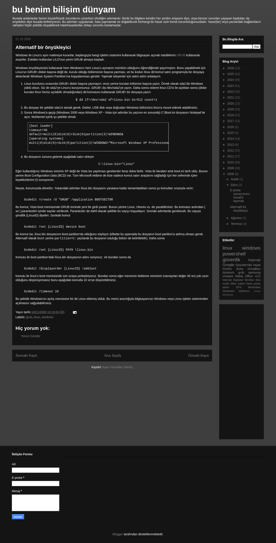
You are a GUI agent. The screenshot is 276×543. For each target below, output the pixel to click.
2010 (231, 162)
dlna (257, 280)
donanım (228, 272)
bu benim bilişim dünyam (64, 9)
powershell (234, 254)
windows (47, 317)
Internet (254, 260)
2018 (231, 115)
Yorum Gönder (31, 336)
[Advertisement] (240, 370)
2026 (231, 68)
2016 (231, 127)
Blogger (118, 534)
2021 (231, 97)
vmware (228, 276)
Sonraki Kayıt (26, 356)
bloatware (228, 291)
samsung (254, 272)
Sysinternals (243, 265)
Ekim (234, 185)
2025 (231, 74)
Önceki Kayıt (198, 356)
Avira (239, 269)
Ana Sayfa (112, 356)
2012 (231, 150)
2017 (231, 121)
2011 (231, 156)
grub (29, 317)
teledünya (228, 294)
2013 (231, 144)
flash (249, 283)
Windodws (254, 287)
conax (257, 291)
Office (249, 276)
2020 (231, 103)
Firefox (227, 269)
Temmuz (237, 223)
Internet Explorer (233, 280)
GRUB (181, 55)
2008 (231, 174)
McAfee (249, 280)
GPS (239, 287)
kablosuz (244, 291)
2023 (231, 86)
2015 (231, 133)
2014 (231, 138)
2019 (231, 109)
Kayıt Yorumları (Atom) (117, 367)
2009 (231, 168)
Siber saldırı (237, 283)
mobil (226, 283)
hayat (256, 265)
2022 (231, 91)
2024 (231, 79)
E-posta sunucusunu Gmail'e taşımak (240, 195)
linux (37, 317)
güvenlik (231, 259)
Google (228, 265)
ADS (257, 276)
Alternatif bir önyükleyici (239, 208)
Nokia (239, 276)
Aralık (235, 179)
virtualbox (254, 269)
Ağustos (236, 218)
